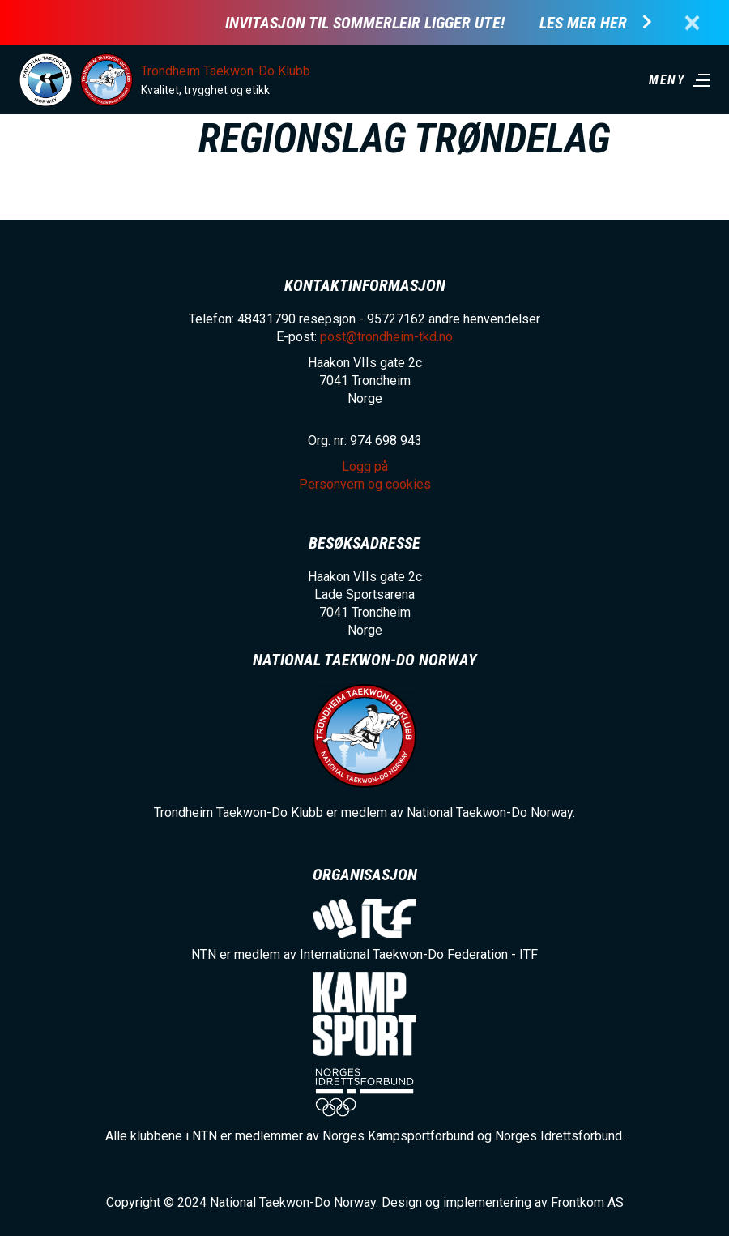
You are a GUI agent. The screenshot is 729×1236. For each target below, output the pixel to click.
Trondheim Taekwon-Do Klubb (225, 71)
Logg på (365, 466)
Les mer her (583, 23)
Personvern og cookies (365, 484)
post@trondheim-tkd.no (386, 336)
